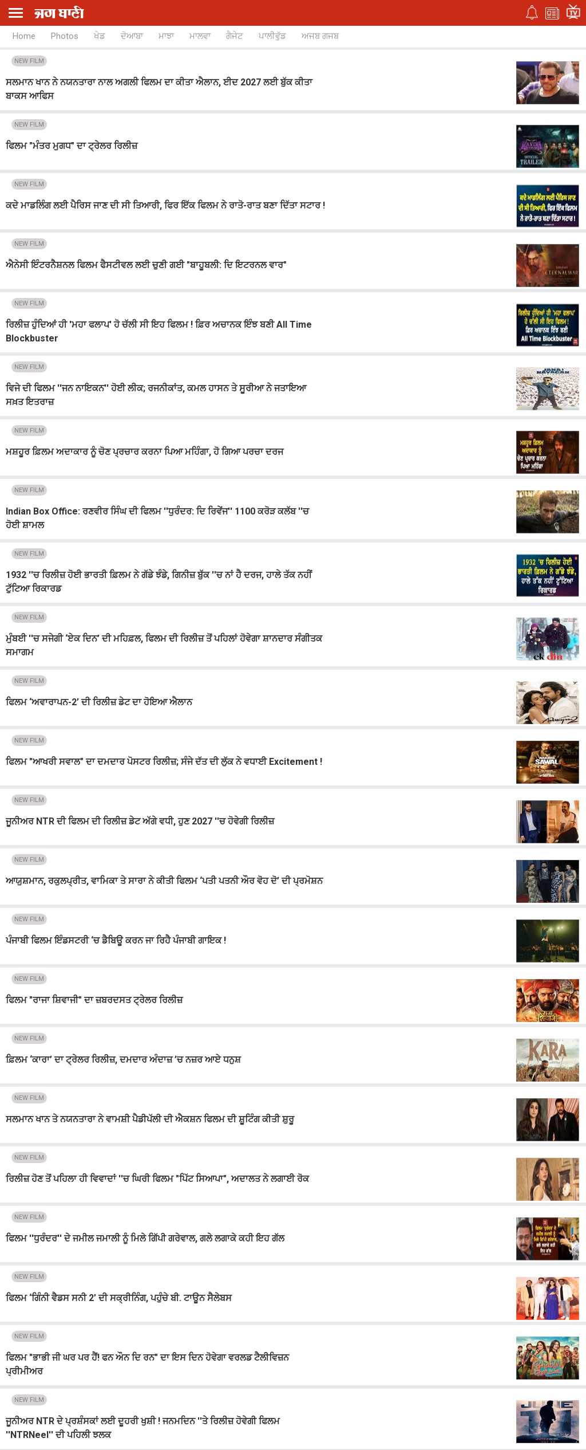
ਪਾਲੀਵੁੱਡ (272, 36)
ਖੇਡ (99, 36)
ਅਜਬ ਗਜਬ (320, 36)
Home (24, 36)
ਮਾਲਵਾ (200, 36)
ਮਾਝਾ (166, 36)
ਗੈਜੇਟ (234, 36)
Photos (64, 36)
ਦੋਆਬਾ (132, 36)
